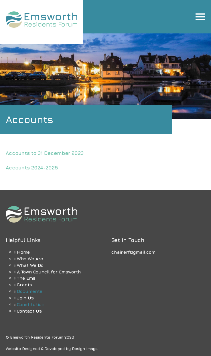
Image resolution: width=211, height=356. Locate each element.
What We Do (30, 265)
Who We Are (30, 258)
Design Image (85, 348)
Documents (29, 291)
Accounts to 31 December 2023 (45, 153)
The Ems (26, 278)
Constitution (30, 304)
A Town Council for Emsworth (49, 271)
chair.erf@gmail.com (133, 252)
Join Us (25, 297)
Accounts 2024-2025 (32, 168)
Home (23, 252)
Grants (24, 284)
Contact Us (29, 310)
